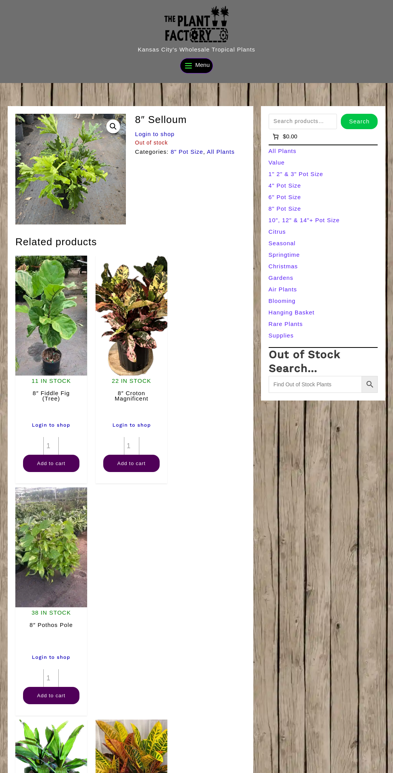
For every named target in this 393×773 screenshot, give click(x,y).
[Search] (143, 764)
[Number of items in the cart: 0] (285, 136)
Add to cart (50, 462)
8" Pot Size (187, 151)
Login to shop (155, 134)
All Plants (221, 151)
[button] (113, 126)
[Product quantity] (50, 444)
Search (359, 121)
